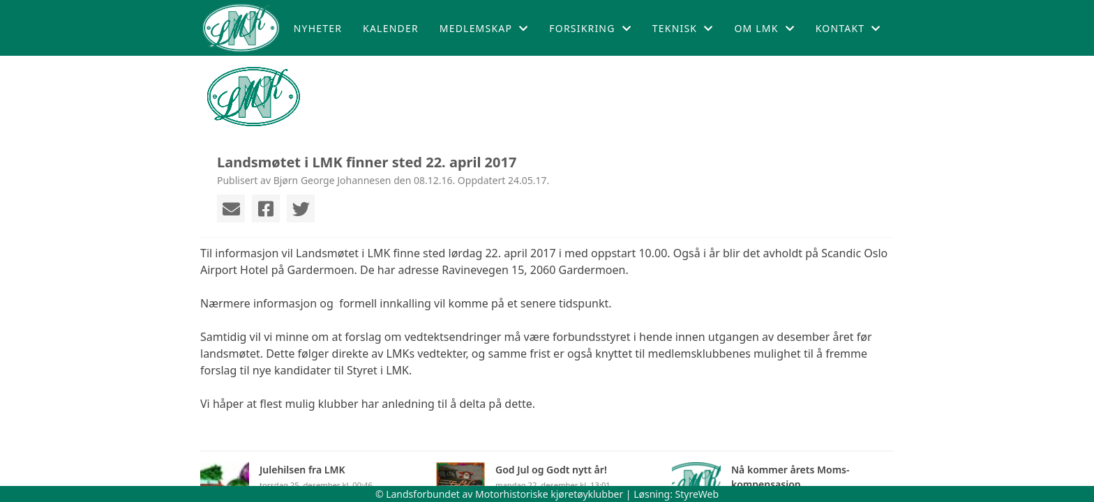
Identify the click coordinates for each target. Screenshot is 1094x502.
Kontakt (848, 28)
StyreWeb (697, 494)
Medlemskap (484, 28)
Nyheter (318, 28)
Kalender (391, 28)
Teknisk (683, 28)
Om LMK (764, 28)
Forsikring (590, 28)
